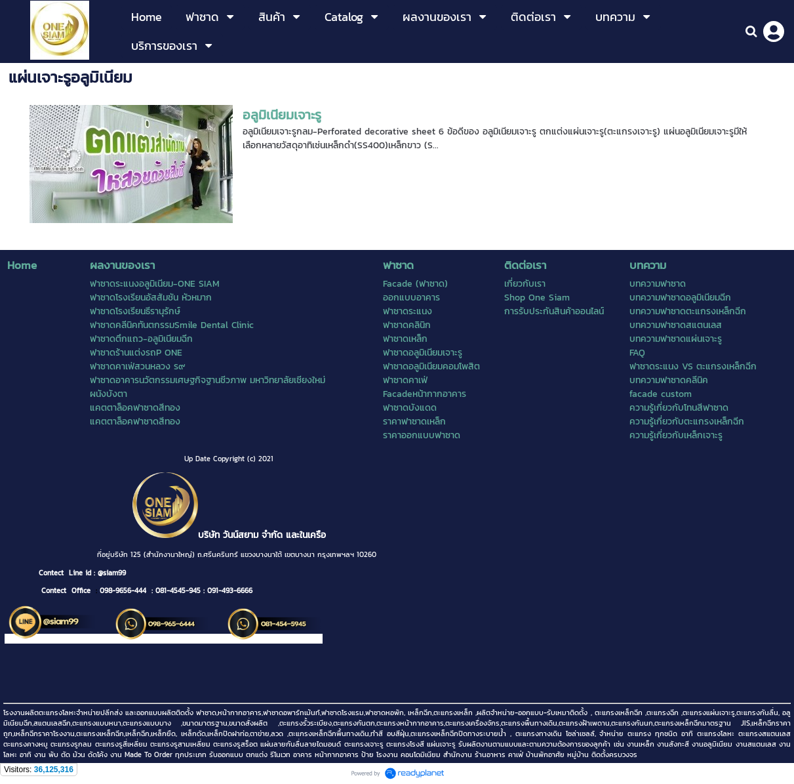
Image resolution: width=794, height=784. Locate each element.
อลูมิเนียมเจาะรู (282, 115)
